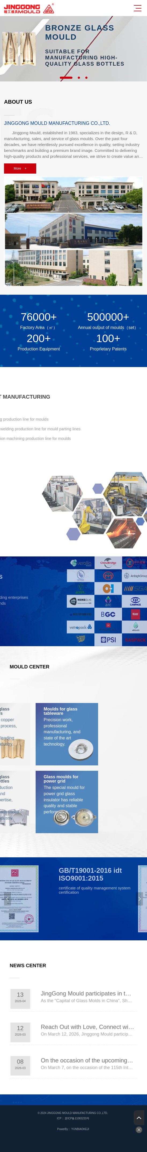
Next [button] (139, 899)
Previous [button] (7, 899)
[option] (73, 48)
